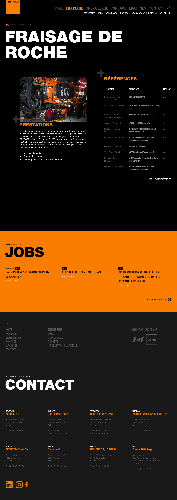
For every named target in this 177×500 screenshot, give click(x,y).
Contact (156, 8)
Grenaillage (97, 8)
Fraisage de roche (25, 25)
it (169, 13)
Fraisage (74, 8)
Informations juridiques (144, 13)
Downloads (112, 13)
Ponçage (118, 8)
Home (58, 8)
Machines (137, 8)
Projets (124, 13)
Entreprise (89, 13)
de (160, 13)
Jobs (100, 13)
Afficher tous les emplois (156, 299)
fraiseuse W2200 (47, 139)
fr (165, 13)
